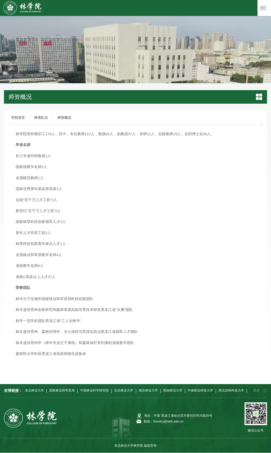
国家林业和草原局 (62, 391)
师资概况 (67, 118)
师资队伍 (42, 118)
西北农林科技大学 (231, 391)
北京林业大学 (123, 391)
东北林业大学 (34, 391)
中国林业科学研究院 (94, 391)
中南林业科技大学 (200, 391)
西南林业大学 (172, 391)
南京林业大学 (148, 391)
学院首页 (18, 118)
